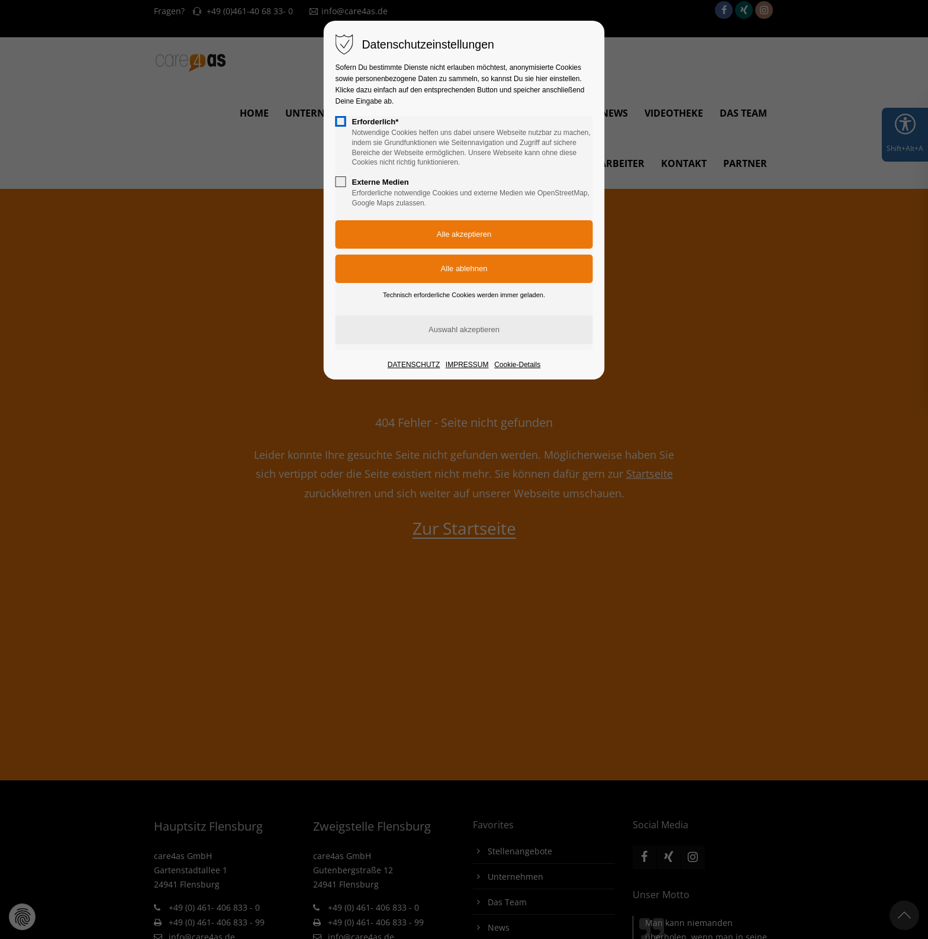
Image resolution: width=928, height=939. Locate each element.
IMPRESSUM (467, 365)
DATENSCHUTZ (414, 365)
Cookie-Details (517, 365)
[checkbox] (341, 121)
